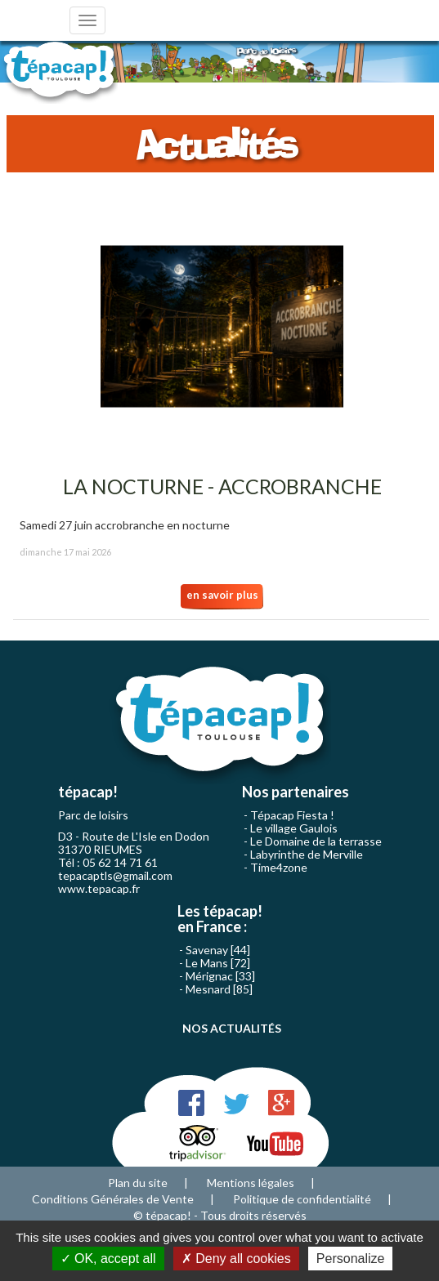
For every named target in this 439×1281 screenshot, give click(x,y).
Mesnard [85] (219, 989)
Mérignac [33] (220, 976)
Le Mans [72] (218, 963)
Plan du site (138, 1183)
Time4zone (278, 867)
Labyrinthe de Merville (306, 854)
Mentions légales (250, 1183)
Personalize (350, 1258)
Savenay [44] (218, 950)
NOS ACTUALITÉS (231, 1028)
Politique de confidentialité (302, 1199)
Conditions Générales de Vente (113, 1199)
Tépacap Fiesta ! (292, 815)
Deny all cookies (236, 1258)
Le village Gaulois (294, 828)
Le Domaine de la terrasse (316, 841)
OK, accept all (108, 1258)
